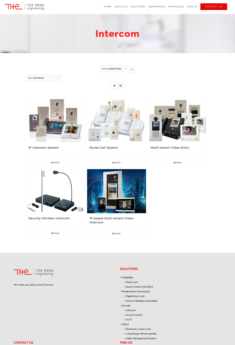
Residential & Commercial (136, 291)
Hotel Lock (132, 282)
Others (125, 324)
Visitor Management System (141, 338)
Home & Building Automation (142, 301)
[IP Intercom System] (55, 120)
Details (56, 162)
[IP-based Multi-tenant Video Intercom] (116, 191)
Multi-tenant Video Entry (169, 147)
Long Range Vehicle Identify (141, 333)
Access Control (134, 315)
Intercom (131, 310)
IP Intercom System (43, 147)
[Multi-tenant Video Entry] (177, 120)
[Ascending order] (132, 69)
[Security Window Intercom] (55, 191)
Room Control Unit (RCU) (139, 286)
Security (126, 305)
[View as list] (121, 86)
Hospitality (127, 277)
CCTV (129, 319)
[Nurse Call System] (116, 120)
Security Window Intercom (49, 218)
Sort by (111, 69)
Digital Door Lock (135, 296)
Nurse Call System (103, 147)
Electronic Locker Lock (138, 329)
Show (36, 78)
